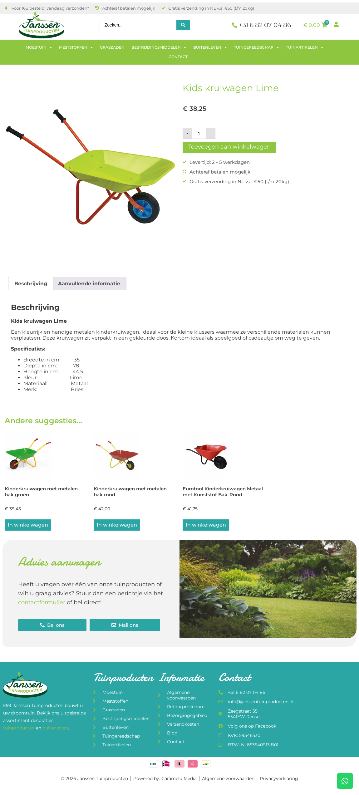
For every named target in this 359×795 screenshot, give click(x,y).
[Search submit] (183, 25)
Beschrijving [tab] (30, 284)
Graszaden (112, 47)
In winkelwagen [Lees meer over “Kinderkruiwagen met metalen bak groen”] (28, 525)
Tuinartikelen (304, 47)
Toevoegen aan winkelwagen (229, 146)
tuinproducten (19, 728)
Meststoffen (76, 47)
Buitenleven (210, 47)
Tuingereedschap (256, 47)
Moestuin (39, 47)
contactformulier (41, 603)
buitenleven (55, 728)
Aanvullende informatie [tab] (89, 284)
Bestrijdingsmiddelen (158, 47)
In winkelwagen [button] (117, 525)
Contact (178, 56)
